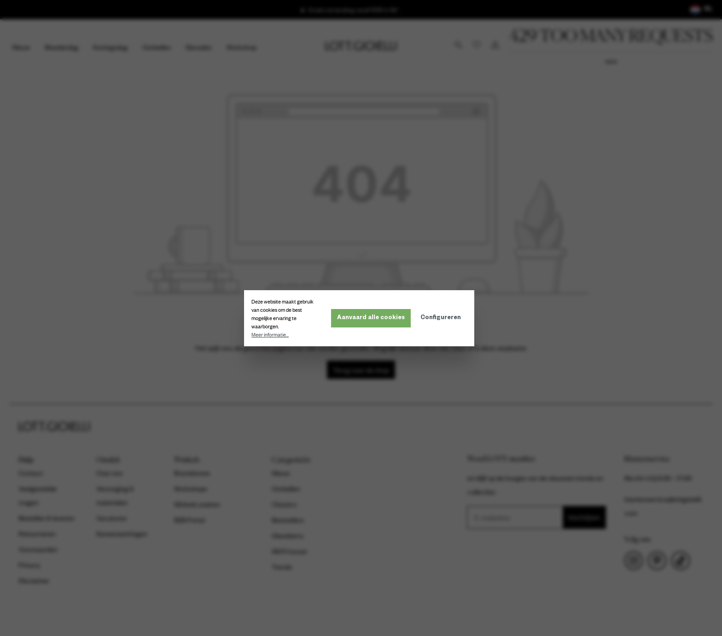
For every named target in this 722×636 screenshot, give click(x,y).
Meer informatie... (272, 334)
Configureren (442, 318)
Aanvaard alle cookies (373, 318)
